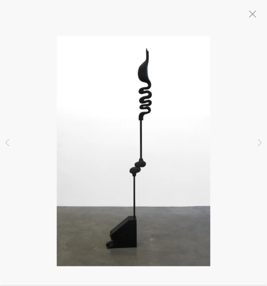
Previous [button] (7, 143)
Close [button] (250, 16)
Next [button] (260, 143)
